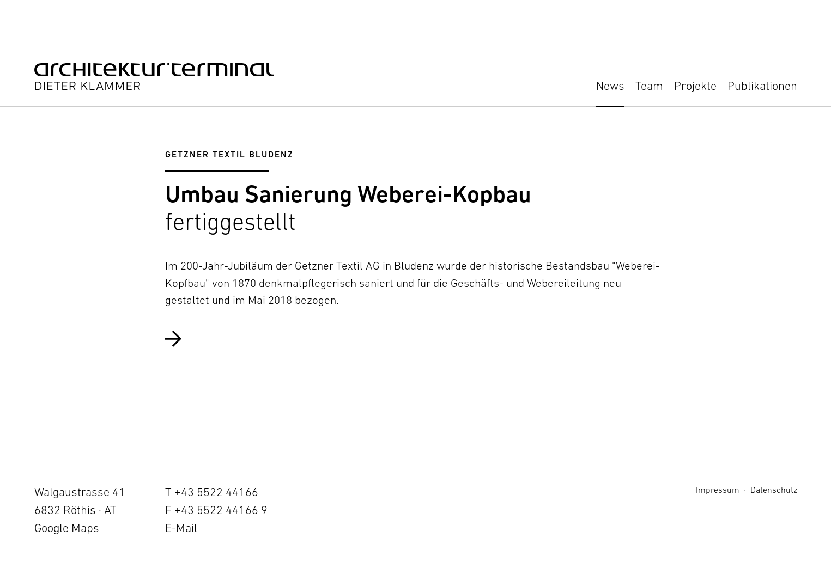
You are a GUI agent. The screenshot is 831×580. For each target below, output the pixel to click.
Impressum (717, 489)
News (610, 86)
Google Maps (66, 528)
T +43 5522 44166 (211, 492)
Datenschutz (773, 489)
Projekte (695, 86)
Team (649, 86)
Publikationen (762, 86)
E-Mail (181, 528)
